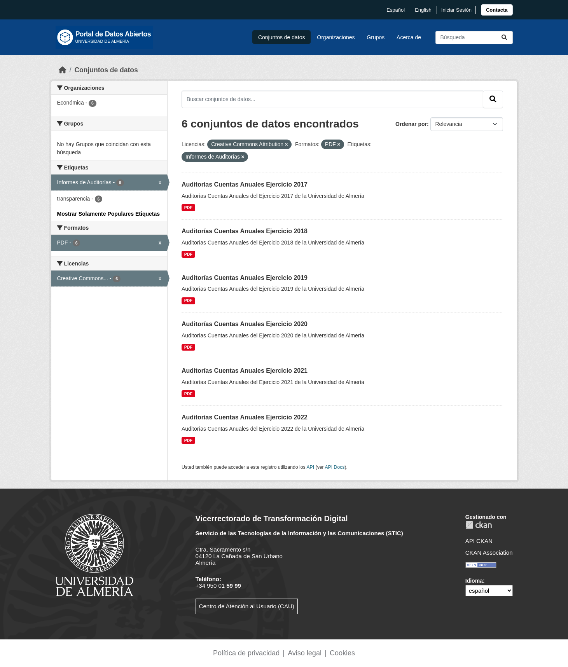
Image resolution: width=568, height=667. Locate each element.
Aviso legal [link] (305, 653)
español (395, 10)
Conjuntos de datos (281, 37)
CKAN (478, 525)
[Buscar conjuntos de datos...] (474, 37)
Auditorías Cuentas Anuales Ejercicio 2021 (245, 370)
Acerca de (409, 37)
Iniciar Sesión (456, 10)
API (310, 467)
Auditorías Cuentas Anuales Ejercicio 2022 (245, 417)
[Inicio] (62, 70)
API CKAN (479, 541)
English (423, 10)
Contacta (497, 10)
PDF (188, 207)
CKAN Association (489, 552)
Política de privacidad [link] (246, 653)
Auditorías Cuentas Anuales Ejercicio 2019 (245, 277)
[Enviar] (504, 37)
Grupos (375, 37)
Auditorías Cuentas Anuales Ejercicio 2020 (245, 324)
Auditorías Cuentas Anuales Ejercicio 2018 (245, 231)
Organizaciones (336, 37)
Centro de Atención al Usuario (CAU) (246, 606)
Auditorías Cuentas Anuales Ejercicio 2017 (245, 184)
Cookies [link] (342, 653)
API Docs (334, 467)
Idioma (474, 581)
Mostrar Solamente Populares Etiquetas (108, 214)
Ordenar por (411, 124)
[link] (497, 10)
